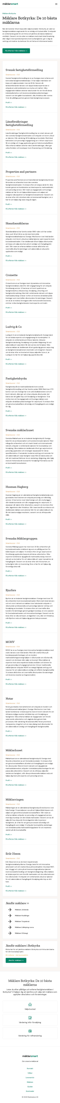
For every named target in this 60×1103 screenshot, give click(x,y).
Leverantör (30, 1077)
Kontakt (30, 1068)
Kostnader (30, 1091)
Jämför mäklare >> (16, 960)
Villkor (30, 1073)
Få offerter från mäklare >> (16, 51)
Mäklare (30, 1082)
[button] (56, 4)
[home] (10, 4)
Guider (30, 1087)
